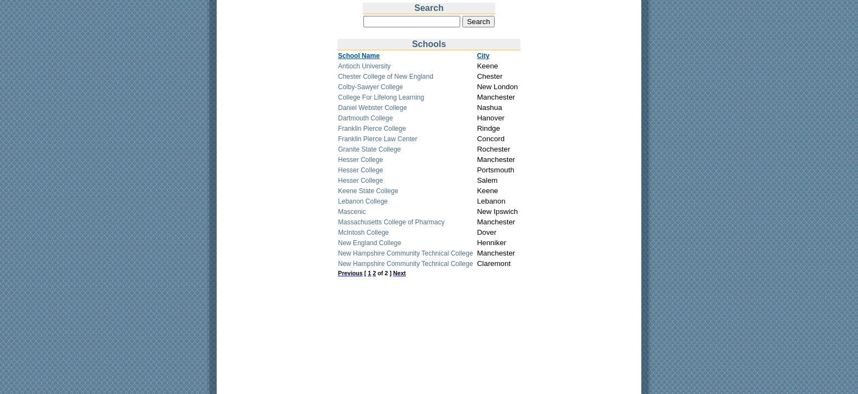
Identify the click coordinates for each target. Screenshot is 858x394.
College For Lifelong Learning (381, 97)
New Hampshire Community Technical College (405, 253)
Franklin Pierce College (372, 128)
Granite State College (369, 149)
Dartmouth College (365, 118)
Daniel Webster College (372, 108)
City (483, 56)
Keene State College (368, 191)
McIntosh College (363, 232)
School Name (359, 56)
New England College (369, 243)
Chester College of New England (385, 76)
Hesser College (360, 160)
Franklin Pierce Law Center (378, 139)
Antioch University (364, 66)
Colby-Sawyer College (370, 87)
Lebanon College (363, 201)
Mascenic (352, 212)
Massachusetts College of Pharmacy (391, 222)
